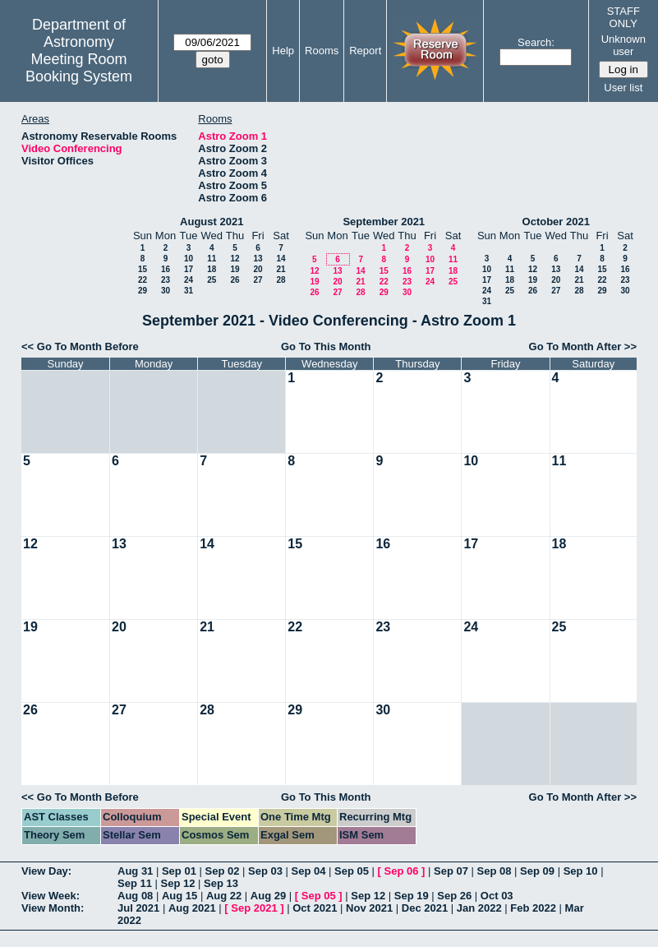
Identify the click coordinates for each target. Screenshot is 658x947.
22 (142, 279)
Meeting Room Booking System (78, 68)
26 (234, 279)
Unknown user (623, 45)
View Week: (50, 895)
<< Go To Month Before (80, 346)
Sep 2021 (254, 908)
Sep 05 (351, 871)
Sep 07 (451, 871)
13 (257, 258)
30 (165, 290)
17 (188, 269)
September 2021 (384, 221)
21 (280, 269)
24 (188, 279)
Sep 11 (134, 883)
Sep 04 (309, 871)
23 (165, 279)
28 (280, 279)
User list (623, 87)
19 (234, 269)
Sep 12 (178, 883)
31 (188, 290)
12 (234, 258)
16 (165, 269)
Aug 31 (135, 871)
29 (142, 290)
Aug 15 (179, 895)
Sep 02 (222, 871)
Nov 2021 (369, 908)
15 (142, 269)
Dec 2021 (425, 908)
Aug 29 (268, 895)
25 (211, 279)
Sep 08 (494, 871)
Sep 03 (265, 871)
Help (283, 50)
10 (188, 258)
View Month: (52, 908)
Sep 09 (537, 871)
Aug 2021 (192, 908)
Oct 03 (497, 895)
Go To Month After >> (583, 346)
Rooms (321, 50)
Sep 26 (454, 895)
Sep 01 (179, 871)
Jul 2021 (138, 908)
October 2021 (556, 221)
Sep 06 (401, 871)
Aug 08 (135, 895)
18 (211, 269)
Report (365, 50)
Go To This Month (326, 346)
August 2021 (211, 221)
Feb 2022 (533, 908)
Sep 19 (411, 895)
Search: (536, 42)
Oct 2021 (314, 908)
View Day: (46, 871)
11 (211, 258)
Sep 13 (221, 883)
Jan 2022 (479, 908)
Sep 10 (581, 871)
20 (257, 269)
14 (280, 258)
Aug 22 (224, 895)
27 (257, 279)
